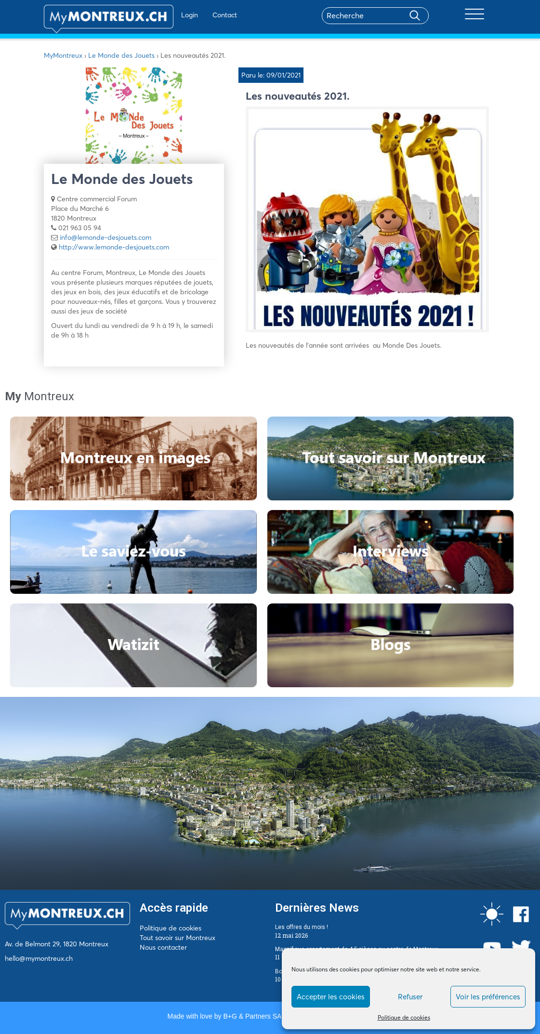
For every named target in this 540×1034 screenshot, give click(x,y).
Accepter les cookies (331, 996)
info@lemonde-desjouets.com (105, 237)
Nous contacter (163, 947)
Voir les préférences (488, 996)
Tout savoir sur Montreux (177, 937)
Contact (196, 15)
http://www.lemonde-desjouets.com (114, 247)
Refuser (410, 996)
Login (161, 15)
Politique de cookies (404, 1017)
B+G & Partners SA (252, 1016)
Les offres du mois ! (301, 927)
